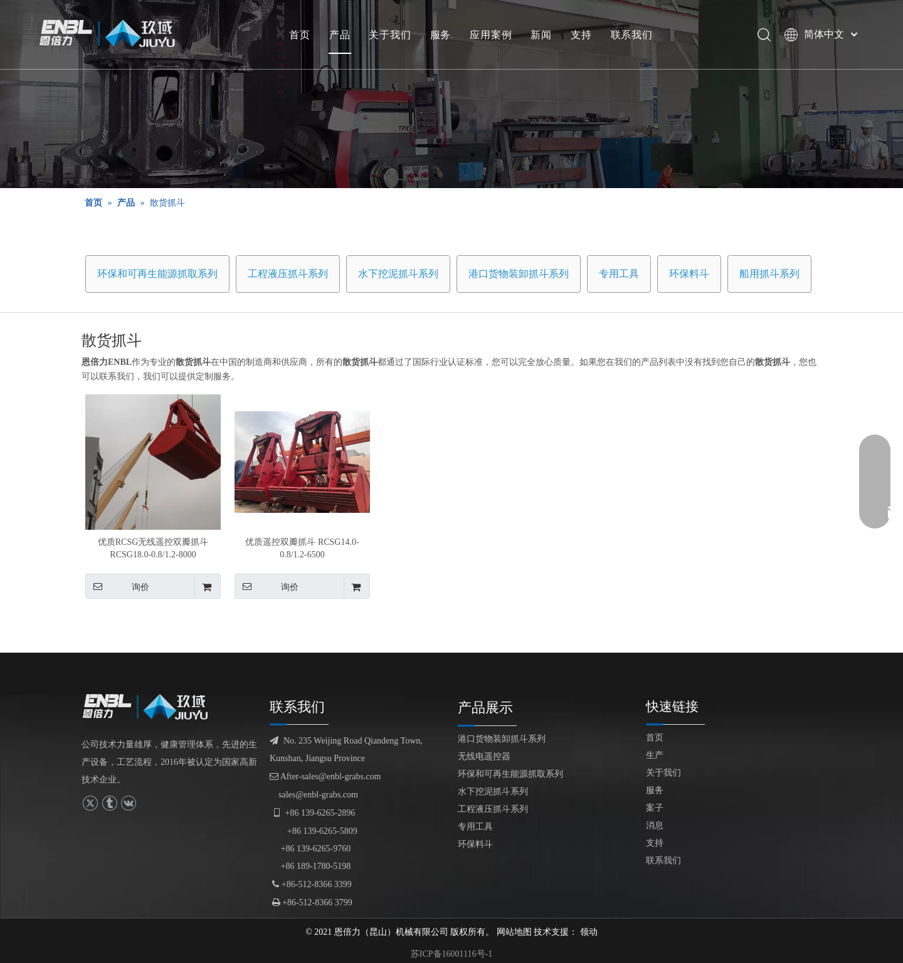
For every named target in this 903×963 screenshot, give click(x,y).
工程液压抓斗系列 (288, 273)
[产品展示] (451, 94)
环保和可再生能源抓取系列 (157, 273)
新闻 (541, 34)
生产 (654, 755)
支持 (581, 34)
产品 (340, 34)
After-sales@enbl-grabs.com (325, 776)
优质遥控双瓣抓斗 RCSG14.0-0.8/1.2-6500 (302, 548)
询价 (117, 586)
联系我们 (632, 34)
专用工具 (619, 273)
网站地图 (514, 932)
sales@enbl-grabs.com (318, 794)
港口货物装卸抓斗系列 (518, 273)
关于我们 (390, 34)
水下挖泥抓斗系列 (398, 273)
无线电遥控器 (484, 756)
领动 (589, 932)
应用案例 (491, 34)
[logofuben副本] (150, 706)
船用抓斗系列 (769, 273)
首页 (299, 34)
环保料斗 (689, 273)
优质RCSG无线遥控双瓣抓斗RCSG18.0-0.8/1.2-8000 (153, 548)
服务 (441, 34)
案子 (654, 808)
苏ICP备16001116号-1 (451, 954)
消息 (654, 825)
